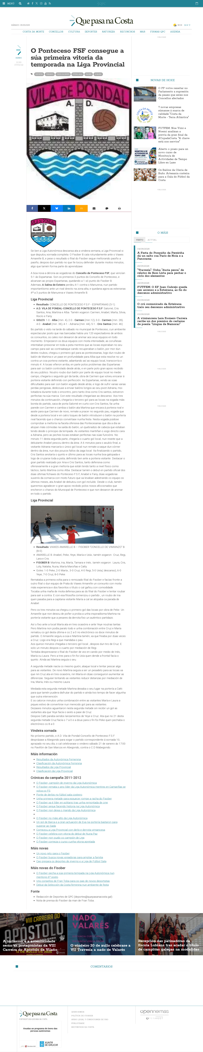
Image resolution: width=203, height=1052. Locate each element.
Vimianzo (49, 74)
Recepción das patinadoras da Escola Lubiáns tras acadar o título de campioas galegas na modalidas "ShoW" (166, 948)
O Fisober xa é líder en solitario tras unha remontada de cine (72, 802)
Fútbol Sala (77, 74)
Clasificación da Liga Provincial (54, 771)
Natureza (108, 31)
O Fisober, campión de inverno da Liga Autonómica (66, 782)
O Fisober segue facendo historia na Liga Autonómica (68, 806)
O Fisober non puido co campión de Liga (60, 837)
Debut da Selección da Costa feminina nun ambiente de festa (72, 884)
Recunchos (127, 31)
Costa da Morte (33, 31)
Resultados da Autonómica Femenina (58, 759)
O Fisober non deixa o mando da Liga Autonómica (65, 810)
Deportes (91, 31)
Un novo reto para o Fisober (52, 853)
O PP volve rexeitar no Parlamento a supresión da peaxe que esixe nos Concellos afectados (173, 93)
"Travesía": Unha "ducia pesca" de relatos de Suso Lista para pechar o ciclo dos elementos (162, 272)
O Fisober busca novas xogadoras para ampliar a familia (69, 857)
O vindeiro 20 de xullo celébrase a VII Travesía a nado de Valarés (100, 947)
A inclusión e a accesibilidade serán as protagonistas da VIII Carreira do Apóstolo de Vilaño (31, 945)
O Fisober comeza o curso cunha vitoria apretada (65, 841)
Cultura (74, 31)
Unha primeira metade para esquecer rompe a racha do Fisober (74, 798)
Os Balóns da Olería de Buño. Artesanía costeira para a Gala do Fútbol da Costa (174, 175)
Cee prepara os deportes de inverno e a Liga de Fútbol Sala (71, 861)
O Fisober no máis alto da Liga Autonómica (61, 818)
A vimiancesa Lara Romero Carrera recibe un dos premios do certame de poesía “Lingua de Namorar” (161, 321)
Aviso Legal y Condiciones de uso (89, 1019)
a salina (98, 74)
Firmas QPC (157, 31)
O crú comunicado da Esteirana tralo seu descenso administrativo (161, 304)
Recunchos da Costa (82, 1027)
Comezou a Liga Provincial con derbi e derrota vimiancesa (70, 829)
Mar (142, 31)
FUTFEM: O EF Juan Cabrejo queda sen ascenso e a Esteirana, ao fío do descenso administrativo (161, 289)
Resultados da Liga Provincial (53, 767)
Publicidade (77, 1023)
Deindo (19, 58)
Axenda (175, 31)
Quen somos (77, 1012)
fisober (88, 74)
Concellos (56, 31)
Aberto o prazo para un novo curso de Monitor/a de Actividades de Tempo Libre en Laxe (173, 155)
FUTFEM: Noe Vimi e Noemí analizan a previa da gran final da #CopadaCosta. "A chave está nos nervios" (173, 135)
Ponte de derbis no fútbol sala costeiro (59, 794)
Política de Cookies (82, 1016)
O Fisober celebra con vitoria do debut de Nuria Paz (66, 833)
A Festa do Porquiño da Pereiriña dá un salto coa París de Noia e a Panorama (161, 255)
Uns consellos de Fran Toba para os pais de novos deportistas (73, 881)
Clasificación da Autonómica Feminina (59, 763)
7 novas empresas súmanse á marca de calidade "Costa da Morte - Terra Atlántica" (173, 112)
